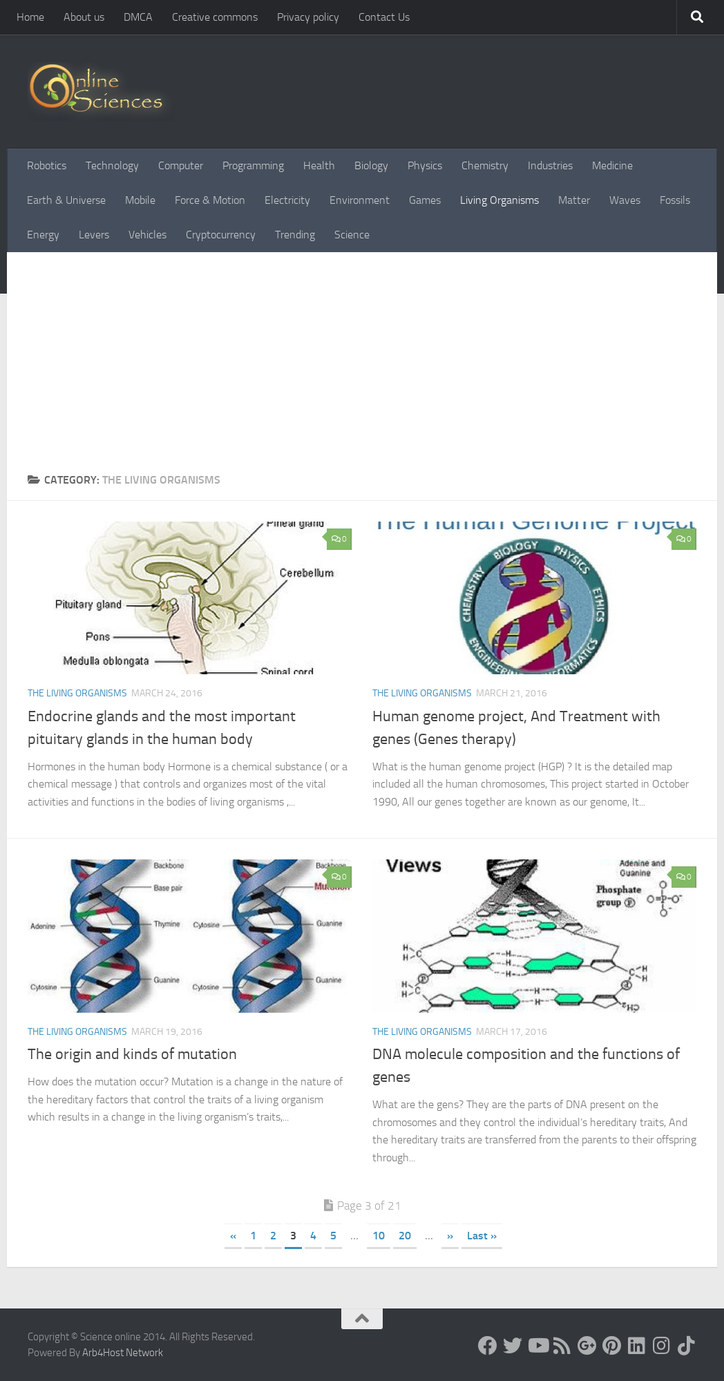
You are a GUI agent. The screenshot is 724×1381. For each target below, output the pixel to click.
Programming (253, 165)
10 (378, 1235)
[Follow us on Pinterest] (612, 1345)
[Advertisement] (362, 368)
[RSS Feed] (562, 1345)
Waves (624, 200)
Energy (43, 234)
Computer (180, 165)
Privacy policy (308, 16)
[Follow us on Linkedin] (637, 1345)
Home (30, 16)
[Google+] (587, 1345)
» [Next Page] (450, 1235)
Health (319, 165)
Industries (550, 165)
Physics (425, 165)
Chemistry (484, 165)
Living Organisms (499, 200)
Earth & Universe (66, 200)
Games (425, 200)
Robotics (46, 165)
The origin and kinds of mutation (132, 1054)
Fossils (675, 200)
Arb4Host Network (122, 1352)
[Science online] (487, 1345)
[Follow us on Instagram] (661, 1345)
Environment (360, 200)
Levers (94, 234)
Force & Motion (210, 200)
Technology (112, 165)
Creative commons (215, 16)
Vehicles (147, 234)
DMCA (138, 16)
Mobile (140, 200)
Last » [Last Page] (482, 1235)
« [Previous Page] (233, 1235)
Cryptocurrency (221, 234)
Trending (295, 234)
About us (84, 16)
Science (352, 234)
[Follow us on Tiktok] (686, 1345)
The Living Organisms (77, 693)
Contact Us (384, 16)
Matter (574, 200)
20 (405, 1235)
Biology (371, 165)
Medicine (612, 165)
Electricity (287, 200)
